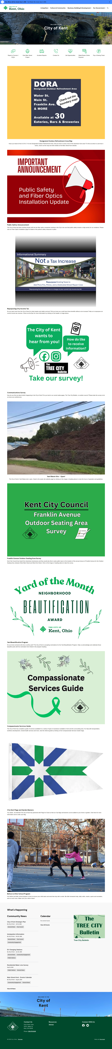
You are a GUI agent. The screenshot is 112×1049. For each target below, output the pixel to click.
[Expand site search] (108, 8)
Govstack (102, 1039)
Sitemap (51, 1024)
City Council (20, 927)
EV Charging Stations (14, 949)
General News (11, 927)
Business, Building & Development (79, 8)
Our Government (99, 8)
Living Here (44, 8)
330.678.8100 (32, 1031)
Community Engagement (14, 942)
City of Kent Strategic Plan (16, 922)
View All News (11, 988)
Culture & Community (57, 8)
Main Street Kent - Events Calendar (19, 977)
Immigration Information (15, 934)
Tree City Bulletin (81, 940)
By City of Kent (11, 924)
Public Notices (11, 957)
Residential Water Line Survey (17, 965)
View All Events (45, 925)
